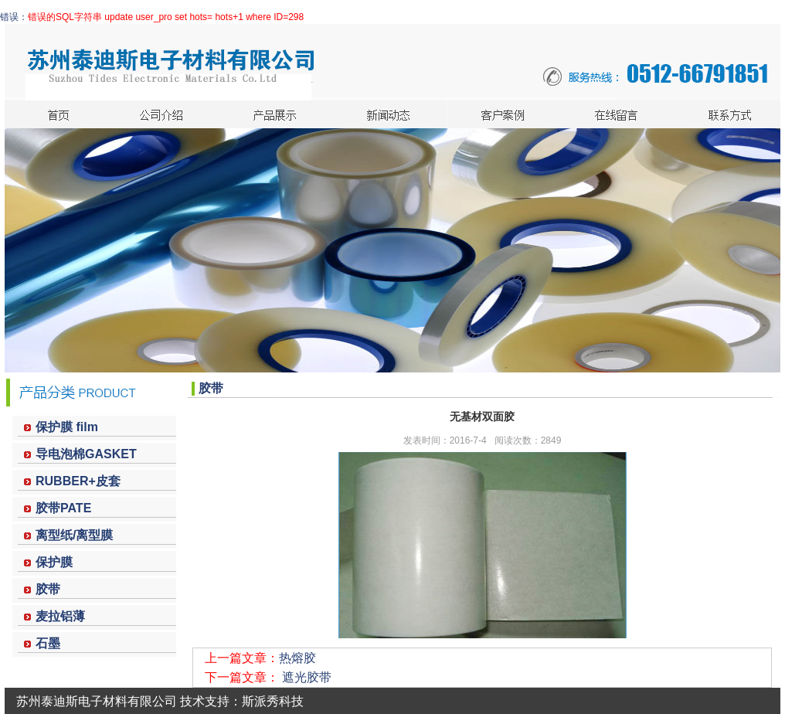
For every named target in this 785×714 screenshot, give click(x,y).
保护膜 (54, 562)
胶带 (48, 589)
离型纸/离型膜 (74, 535)
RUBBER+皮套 (78, 481)
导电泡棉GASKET (86, 454)
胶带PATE (63, 508)
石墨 (48, 643)
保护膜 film (67, 427)
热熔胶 (297, 658)
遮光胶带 (306, 677)
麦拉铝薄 (60, 616)
